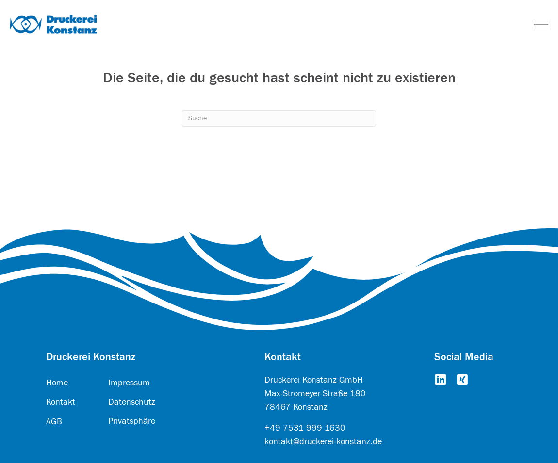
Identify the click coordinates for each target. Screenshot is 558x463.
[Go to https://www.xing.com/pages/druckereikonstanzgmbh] (462, 380)
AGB (54, 421)
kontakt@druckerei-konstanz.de (323, 441)
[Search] (279, 118)
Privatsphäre (131, 421)
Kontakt (60, 402)
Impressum (129, 383)
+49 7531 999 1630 (304, 428)
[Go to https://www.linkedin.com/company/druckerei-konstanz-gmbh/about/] (440, 380)
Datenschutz (131, 402)
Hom (55, 383)
